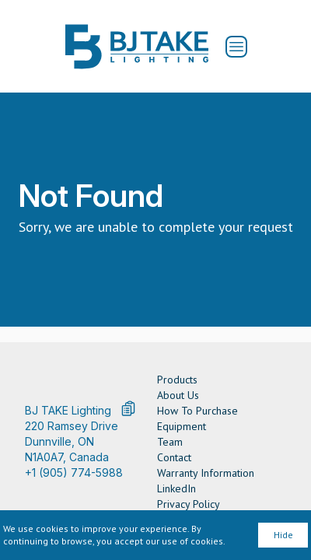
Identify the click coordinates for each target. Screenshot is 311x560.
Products (177, 380)
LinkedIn (176, 488)
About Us (178, 395)
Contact (174, 457)
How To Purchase (197, 411)
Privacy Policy (188, 504)
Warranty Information (205, 473)
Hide (283, 535)
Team (170, 442)
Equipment (181, 426)
